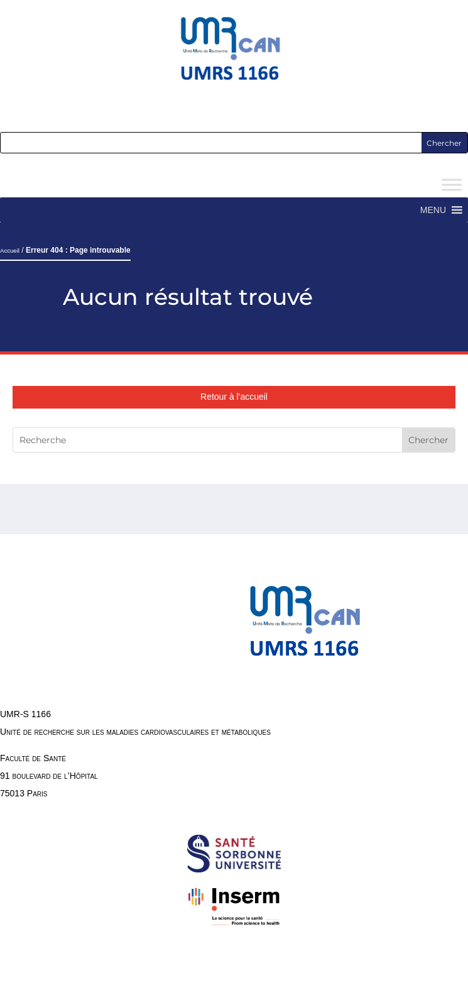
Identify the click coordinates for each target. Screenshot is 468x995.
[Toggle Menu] (452, 185)
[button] (433, 210)
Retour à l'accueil (234, 397)
